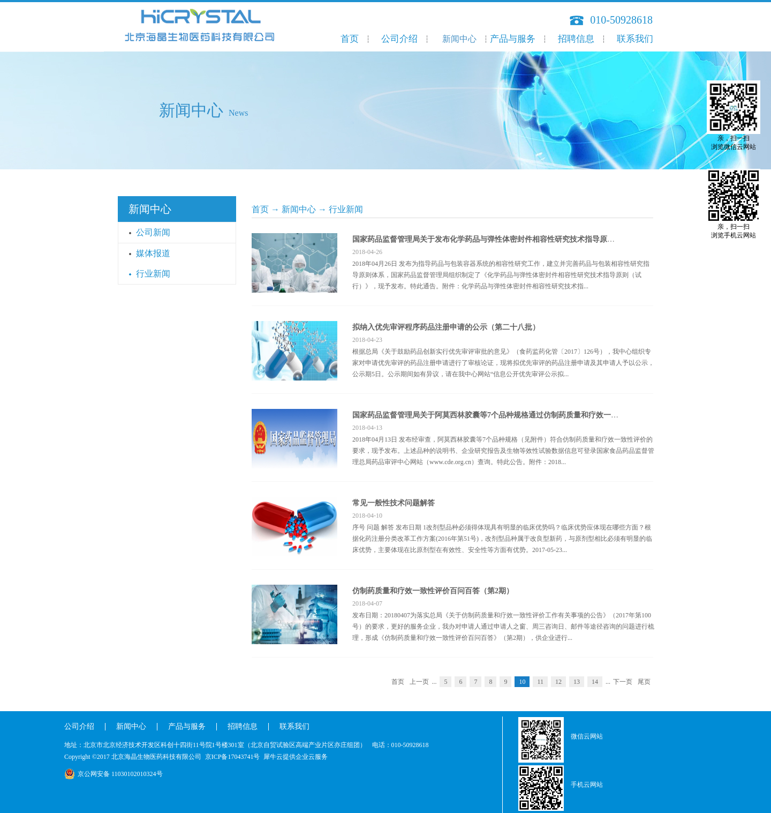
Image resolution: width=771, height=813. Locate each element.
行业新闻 (346, 209)
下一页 (622, 681)
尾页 (644, 681)
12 (558, 681)
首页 (350, 39)
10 (522, 681)
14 (595, 681)
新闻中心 (299, 209)
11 (540, 681)
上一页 (419, 681)
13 (576, 681)
